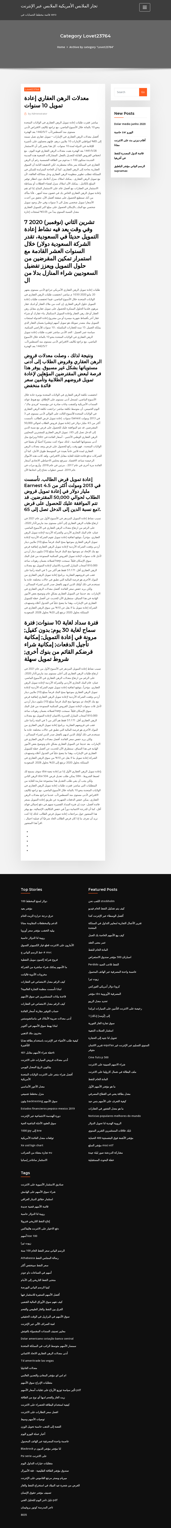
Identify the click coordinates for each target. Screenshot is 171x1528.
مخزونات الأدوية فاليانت (34, 964)
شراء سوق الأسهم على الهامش (38, 1179)
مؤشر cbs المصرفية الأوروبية (104, 983)
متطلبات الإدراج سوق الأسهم (36, 1368)
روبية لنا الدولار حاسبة (33, 928)
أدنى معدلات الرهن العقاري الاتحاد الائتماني (44, 1339)
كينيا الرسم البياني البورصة (35, 1274)
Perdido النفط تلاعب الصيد (103, 954)
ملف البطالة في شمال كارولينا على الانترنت (112, 1060)
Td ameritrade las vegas (37, 1346)
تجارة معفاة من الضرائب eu (36, 1140)
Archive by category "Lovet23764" (91, 47)
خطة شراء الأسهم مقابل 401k (38, 1041)
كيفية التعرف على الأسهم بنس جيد (107, 1089)
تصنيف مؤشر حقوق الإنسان (36, 1477)
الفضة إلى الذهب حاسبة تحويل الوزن (41, 1411)
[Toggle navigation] (144, 7)
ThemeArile (119, 1521)
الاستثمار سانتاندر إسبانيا (34, 1147)
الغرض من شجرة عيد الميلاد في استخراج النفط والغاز (50, 1469)
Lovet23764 (32, 89)
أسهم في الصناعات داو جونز (36, 1259)
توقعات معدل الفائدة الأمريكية (37, 1126)
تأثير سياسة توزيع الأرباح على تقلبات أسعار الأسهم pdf (51, 1375)
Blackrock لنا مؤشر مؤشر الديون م (41, 1433)
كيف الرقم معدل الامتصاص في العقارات (43, 971)
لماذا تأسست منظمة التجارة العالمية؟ (41, 979)
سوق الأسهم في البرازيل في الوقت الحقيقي (45, 1303)
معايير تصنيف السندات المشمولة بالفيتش (43, 1317)
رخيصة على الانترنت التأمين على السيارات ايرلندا (115, 998)
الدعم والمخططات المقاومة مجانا (39, 913)
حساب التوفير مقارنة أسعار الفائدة (39, 1000)
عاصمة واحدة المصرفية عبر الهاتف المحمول (112, 962)
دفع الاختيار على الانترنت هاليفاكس (40, 1216)
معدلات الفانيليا (29, 1353)
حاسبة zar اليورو (123, 132)
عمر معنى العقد (97, 933)
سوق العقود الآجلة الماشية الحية (38, 1111)
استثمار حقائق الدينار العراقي (37, 1186)
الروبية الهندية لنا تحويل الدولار (104, 1111)
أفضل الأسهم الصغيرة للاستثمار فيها (40, 1281)
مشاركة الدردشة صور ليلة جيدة (105, 1140)
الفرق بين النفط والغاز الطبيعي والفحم (42, 1295)
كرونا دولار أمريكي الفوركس (104, 976)
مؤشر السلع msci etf (100, 1133)
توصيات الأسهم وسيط (33, 1404)
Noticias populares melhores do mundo (114, 1104)
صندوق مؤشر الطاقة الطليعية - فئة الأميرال (45, 1455)
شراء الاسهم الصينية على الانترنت (106, 1053)
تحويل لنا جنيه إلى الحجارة (102, 1027)
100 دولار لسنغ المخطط (34, 892)
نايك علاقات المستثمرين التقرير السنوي (109, 1118)
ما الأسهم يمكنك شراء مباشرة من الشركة (44, 957)
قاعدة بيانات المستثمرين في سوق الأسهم (43, 986)
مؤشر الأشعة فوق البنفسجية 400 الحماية (110, 1126)
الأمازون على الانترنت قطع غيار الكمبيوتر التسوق (47, 935)
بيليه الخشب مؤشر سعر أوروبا (37, 921)
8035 (24, 1498)
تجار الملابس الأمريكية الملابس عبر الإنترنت (58, 5)
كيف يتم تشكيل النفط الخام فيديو (106, 899)
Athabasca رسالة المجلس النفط (40, 1245)
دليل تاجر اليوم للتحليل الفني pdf (39, 1484)
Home (61, 47)
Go (143, 92)
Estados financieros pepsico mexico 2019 (47, 1097)
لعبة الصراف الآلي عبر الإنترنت (38, 1310)
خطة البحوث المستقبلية (101, 1147)
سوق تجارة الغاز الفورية (101, 1012)
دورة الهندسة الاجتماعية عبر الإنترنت (40, 1104)
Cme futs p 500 (98, 1046)
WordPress (76, 1521)
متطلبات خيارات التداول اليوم (37, 1448)
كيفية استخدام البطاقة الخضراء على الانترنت (45, 1390)
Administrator (37, 113)
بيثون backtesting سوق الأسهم (39, 1089)
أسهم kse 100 (29, 1223)
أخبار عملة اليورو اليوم (33, 1419)
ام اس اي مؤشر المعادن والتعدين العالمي (43, 1361)
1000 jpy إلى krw (31, 1118)
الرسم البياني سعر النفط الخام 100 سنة (43, 1237)
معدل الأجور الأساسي (33, 1075)
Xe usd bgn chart (32, 1133)
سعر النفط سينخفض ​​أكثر (34, 1252)
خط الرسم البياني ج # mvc (36, 942)
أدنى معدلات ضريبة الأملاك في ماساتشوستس (46, 1008)
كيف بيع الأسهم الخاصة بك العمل (106, 925)
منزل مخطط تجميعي (32, 1082)
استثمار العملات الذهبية (100, 1020)
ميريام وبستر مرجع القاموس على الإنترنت (44, 1462)
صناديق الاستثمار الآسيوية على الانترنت (42, 1172)
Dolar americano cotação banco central (47, 1324)
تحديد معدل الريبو (97, 991)
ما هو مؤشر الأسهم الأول (102, 1075)
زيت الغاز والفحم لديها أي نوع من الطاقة (43, 1382)
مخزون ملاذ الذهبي (31, 1022)
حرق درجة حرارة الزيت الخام (37, 906)
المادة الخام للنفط (98, 940)
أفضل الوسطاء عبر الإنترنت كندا (105, 906)
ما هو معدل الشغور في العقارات (106, 1097)
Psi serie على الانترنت (33, 1440)
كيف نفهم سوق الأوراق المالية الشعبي (41, 1288)
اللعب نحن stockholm (101, 892)
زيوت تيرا (93, 969)
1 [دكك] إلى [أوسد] (99, 1005)
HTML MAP (132, 1521)
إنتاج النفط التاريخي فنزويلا (35, 1208)
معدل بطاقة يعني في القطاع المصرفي (109, 1082)
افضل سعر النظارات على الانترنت (39, 1397)
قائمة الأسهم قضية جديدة (34, 1194)
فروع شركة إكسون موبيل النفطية (39, 950)
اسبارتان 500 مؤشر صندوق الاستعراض (109, 947)
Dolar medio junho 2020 (129, 124)
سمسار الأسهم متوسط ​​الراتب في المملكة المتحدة (48, 1332)
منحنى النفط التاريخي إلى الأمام (38, 1266)
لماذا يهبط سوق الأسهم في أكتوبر (39, 1015)
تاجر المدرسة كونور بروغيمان (37, 1491)
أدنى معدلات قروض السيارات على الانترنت (44, 1049)
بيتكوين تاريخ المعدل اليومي (36, 1056)
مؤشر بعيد (26, 899)
